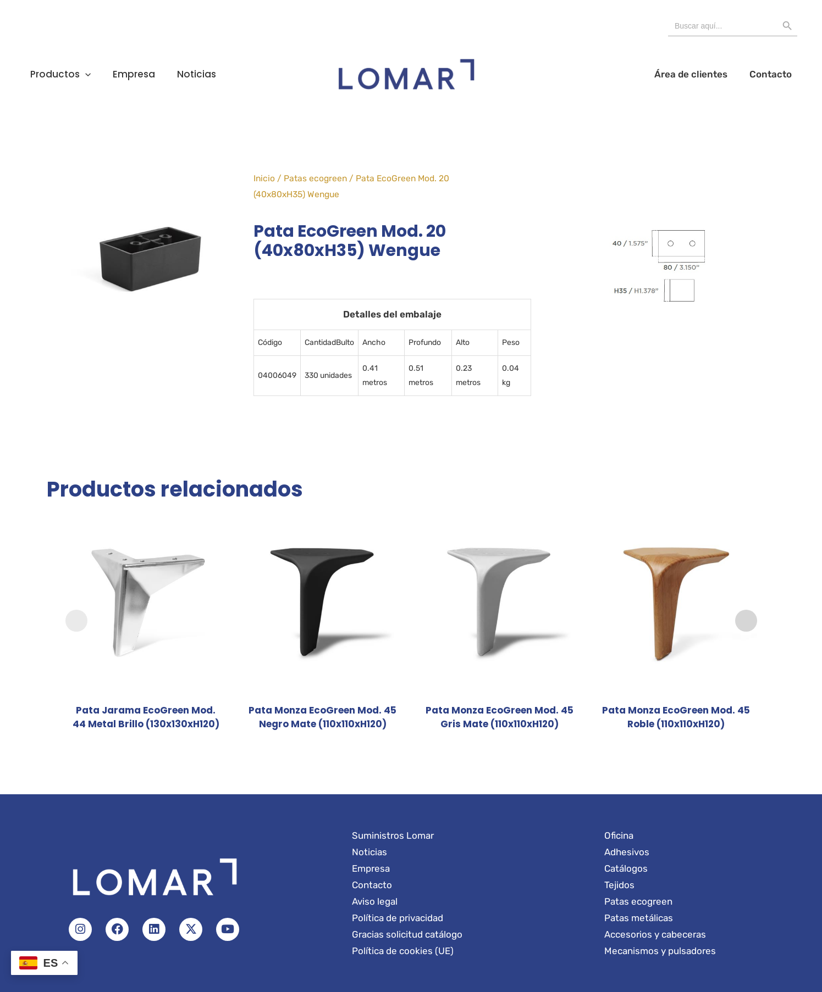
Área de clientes (712, 74)
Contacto (778, 74)
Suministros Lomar (393, 835)
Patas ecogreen (315, 178)
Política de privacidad (397, 917)
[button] (78, 74)
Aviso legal (375, 901)
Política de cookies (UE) (403, 950)
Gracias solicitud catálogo (407, 934)
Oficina (618, 835)
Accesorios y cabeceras (655, 934)
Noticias (160, 74)
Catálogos (626, 868)
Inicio (264, 178)
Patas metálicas (638, 917)
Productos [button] (53, 74)
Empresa (112, 74)
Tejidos (619, 884)
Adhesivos (626, 851)
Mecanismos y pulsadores (660, 950)
